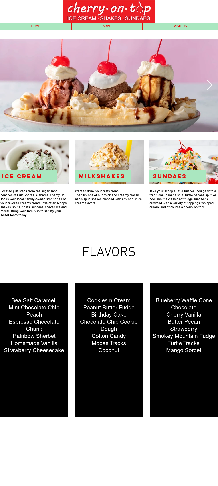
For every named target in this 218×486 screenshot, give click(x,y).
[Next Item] (209, 85)
